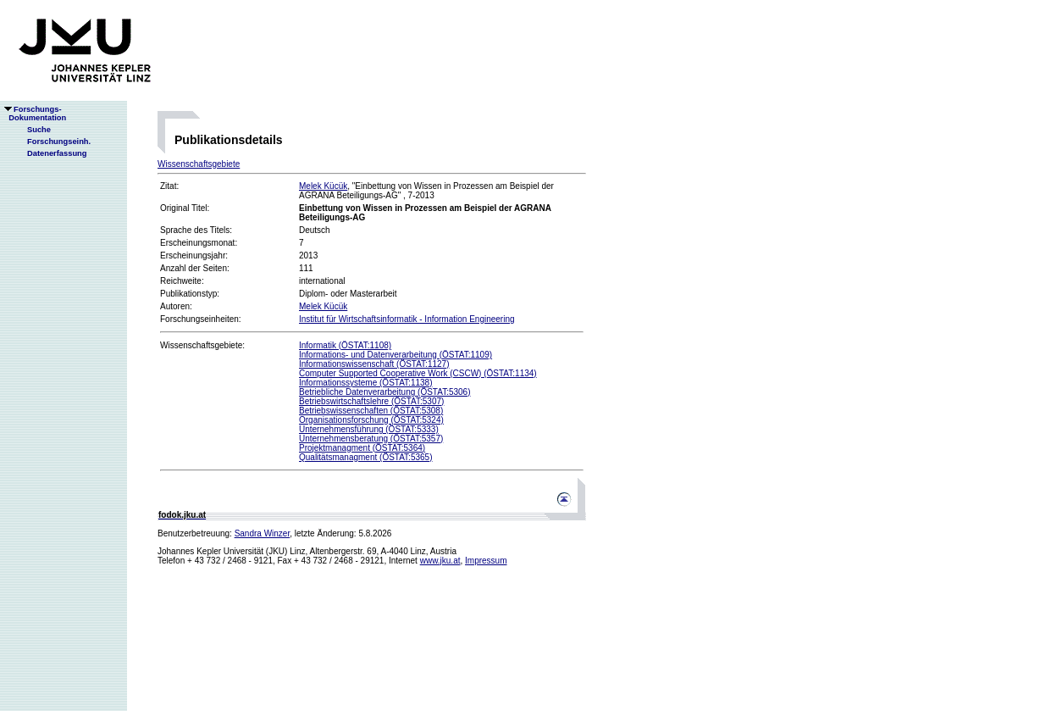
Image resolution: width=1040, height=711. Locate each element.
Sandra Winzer (262, 533)
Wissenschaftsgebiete (199, 164)
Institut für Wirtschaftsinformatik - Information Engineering (407, 319)
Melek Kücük (323, 186)
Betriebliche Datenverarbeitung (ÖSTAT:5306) (385, 392)
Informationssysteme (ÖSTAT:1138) (365, 382)
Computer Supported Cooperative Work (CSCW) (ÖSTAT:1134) (418, 373)
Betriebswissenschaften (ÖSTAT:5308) (371, 410)
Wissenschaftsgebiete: (202, 345)
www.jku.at (440, 560)
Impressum (485, 560)
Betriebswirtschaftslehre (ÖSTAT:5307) (371, 401)
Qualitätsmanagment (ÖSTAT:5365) (365, 457)
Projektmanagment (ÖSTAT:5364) (362, 448)
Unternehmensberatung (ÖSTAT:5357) (371, 438)
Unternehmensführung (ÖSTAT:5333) (369, 429)
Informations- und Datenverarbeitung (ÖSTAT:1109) (395, 354)
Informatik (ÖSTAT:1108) (345, 345)
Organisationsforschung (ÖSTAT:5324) (371, 420)
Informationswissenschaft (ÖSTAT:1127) (374, 364)
